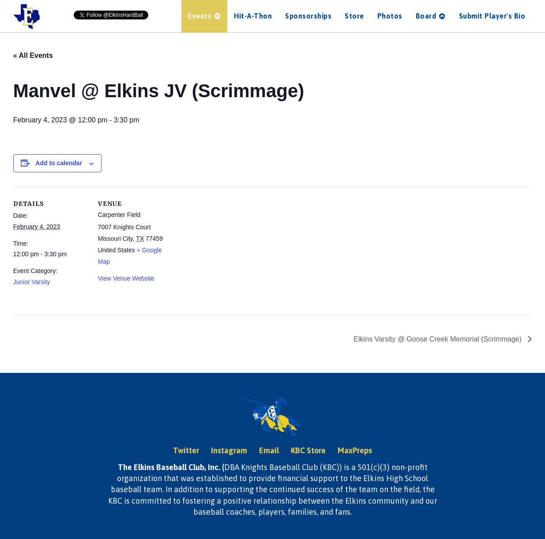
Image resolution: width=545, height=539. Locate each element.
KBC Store (308, 450)
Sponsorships (308, 16)
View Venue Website (126, 278)
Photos (389, 16)
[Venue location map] (229, 247)
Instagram (229, 450)
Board (431, 16)
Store (354, 16)
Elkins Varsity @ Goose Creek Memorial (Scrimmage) (438, 339)
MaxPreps (355, 450)
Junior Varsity (31, 281)
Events (204, 16)
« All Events (33, 55)
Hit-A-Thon (253, 16)
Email (269, 450)
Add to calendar (58, 163)
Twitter (186, 450)
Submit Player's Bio (492, 16)
